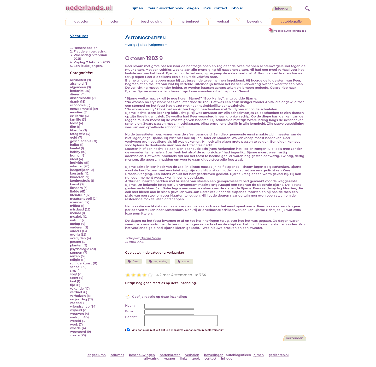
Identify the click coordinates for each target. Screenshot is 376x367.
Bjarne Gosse (150, 238)
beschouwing (152, 21)
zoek (196, 358)
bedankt (76, 91)
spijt (73, 274)
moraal (75, 213)
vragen (193, 8)
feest (74, 123)
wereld (75, 321)
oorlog (75, 224)
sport (74, 278)
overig (75, 234)
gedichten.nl (279, 355)
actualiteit (78, 80)
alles (143, 45)
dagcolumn (83, 21)
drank (74, 101)
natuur (75, 220)
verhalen (192, 355)
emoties (76, 112)
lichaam (76, 188)
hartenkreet (190, 21)
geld (73, 137)
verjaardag (78, 299)
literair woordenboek (165, 8)
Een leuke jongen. (88, 66)
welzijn (76, 317)
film (73, 126)
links (206, 8)
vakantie (77, 288)
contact (220, 8)
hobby (75, 152)
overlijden (78, 238)
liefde (74, 191)
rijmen (137, 8)
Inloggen (282, 8)
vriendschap (80, 306)
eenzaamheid (81, 109)
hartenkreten (170, 355)
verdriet (76, 292)
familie (75, 119)
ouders (75, 231)
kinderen (77, 177)
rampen (76, 252)
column (117, 21)
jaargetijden (79, 170)
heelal (75, 148)
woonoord (78, 331)
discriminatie (80, 98)
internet (76, 166)
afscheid (77, 83)
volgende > (158, 45)
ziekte (75, 335)
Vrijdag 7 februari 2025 (92, 62)
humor (75, 155)
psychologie (79, 249)
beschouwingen (142, 355)
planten (76, 245)
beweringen (213, 355)
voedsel (76, 303)
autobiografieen (238, 355)
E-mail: (130, 311)
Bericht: (131, 317)
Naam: (130, 305)
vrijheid (76, 310)
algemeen (78, 87)
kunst (74, 184)
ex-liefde (77, 116)
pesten (75, 242)
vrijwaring (151, 358)
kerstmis (77, 173)
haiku (74, 144)
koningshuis (80, 180)
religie (75, 260)
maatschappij (81, 198)
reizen (75, 256)
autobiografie (291, 21)
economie (78, 105)
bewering (255, 21)
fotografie (77, 134)
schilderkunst (81, 263)
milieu (75, 206)
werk (74, 324)
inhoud (237, 8)
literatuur (77, 195)
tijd (72, 285)
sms (73, 270)
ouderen (76, 227)
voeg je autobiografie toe (290, 30)
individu (76, 162)
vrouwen (77, 313)
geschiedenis (80, 141)
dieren (75, 94)
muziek (76, 216)
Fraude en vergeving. (90, 51)
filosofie (76, 130)
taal (73, 281)
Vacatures (79, 36)
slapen (183, 261)
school (75, 267)
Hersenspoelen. (86, 48)
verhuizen (78, 295)
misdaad (77, 209)
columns (117, 355)
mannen (76, 202)
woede (75, 328)
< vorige (131, 45)
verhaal (223, 21)
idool (74, 159)
